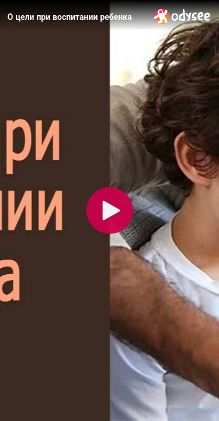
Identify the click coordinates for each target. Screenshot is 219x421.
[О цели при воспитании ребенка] (76, 17)
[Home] (182, 16)
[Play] (109, 210)
